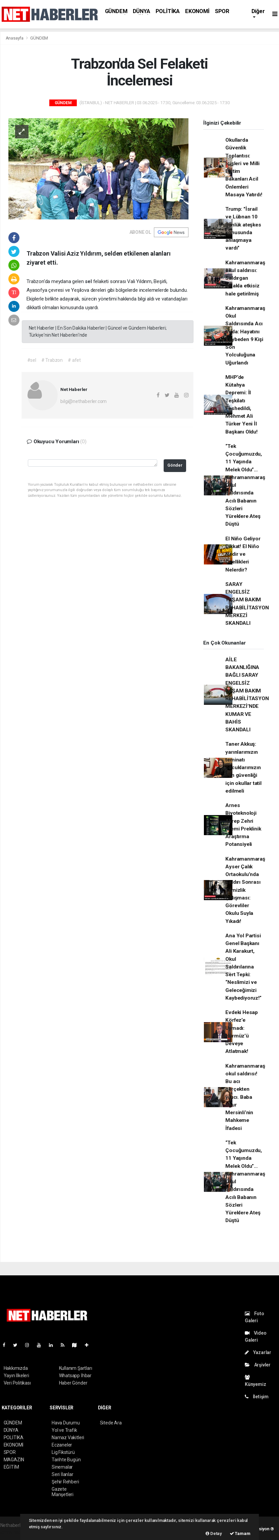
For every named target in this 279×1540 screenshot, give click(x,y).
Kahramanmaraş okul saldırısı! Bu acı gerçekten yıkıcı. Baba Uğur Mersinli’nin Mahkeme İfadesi (245, 1097)
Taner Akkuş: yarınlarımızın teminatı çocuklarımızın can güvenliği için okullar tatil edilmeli (243, 767)
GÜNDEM (116, 11)
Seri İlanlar (62, 1474)
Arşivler (258, 1364)
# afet (74, 360)
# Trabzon (52, 360)
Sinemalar (62, 1467)
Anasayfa (15, 38)
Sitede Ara (111, 1422)
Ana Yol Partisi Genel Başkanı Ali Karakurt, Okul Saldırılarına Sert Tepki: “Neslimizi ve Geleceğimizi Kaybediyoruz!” (243, 967)
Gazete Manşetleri (62, 1491)
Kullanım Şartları (75, 1368)
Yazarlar (258, 1352)
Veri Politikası (17, 1383)
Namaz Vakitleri (68, 1437)
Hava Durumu (66, 1422)
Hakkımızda (16, 1368)
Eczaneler (62, 1445)
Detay (214, 1533)
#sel (31, 360)
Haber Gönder (73, 1383)
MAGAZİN (14, 1459)
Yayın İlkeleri (16, 1375)
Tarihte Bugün (66, 1459)
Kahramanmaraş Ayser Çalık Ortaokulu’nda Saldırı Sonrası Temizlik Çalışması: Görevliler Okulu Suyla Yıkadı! (245, 890)
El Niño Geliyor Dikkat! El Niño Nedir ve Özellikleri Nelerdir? (242, 554)
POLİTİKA (168, 11)
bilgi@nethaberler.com (83, 401)
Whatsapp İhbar (75, 1375)
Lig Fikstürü (63, 1452)
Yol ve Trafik (64, 1430)
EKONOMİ (197, 11)
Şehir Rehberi (65, 1481)
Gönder (174, 465)
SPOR (222, 11)
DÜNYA (141, 11)
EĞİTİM (11, 1467)
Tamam (240, 1533)
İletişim (257, 1396)
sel (89, 281)
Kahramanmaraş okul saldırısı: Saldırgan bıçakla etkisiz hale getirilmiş (245, 278)
